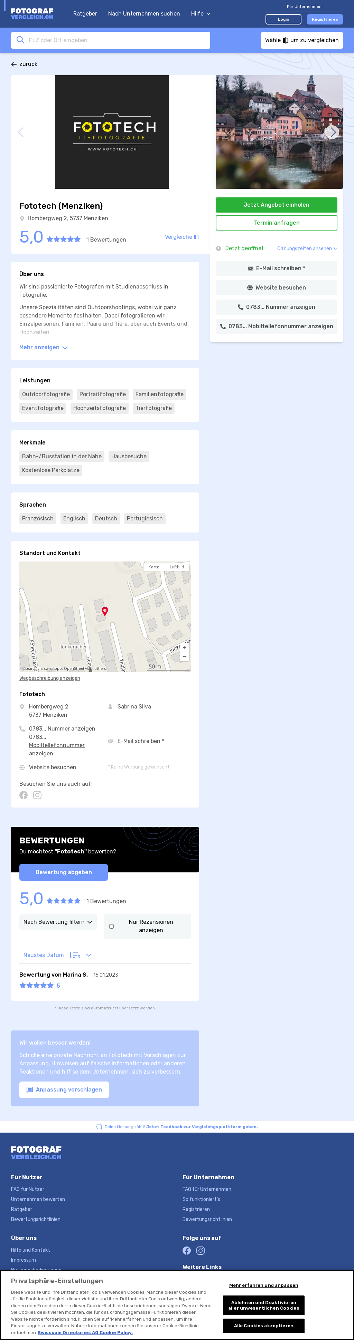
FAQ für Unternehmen (207, 1189)
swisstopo (53, 668)
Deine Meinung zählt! (181, 1126)
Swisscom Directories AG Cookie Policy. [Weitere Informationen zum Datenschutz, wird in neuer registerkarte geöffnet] (85, 1333)
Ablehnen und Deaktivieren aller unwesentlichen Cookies (263, 1306)
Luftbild (177, 567)
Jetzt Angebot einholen (276, 205)
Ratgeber (85, 13)
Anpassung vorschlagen (64, 1090)
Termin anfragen (276, 222)
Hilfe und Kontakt (30, 1250)
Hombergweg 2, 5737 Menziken (68, 218)
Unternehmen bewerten (38, 1199)
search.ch (33, 668)
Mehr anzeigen (43, 347)
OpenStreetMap (78, 668)
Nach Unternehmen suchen (144, 13)
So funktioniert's (201, 1199)
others (100, 668)
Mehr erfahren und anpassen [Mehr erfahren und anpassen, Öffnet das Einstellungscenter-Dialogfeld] (263, 1286)
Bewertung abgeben (64, 872)
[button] (184, 647)
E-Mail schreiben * (141, 741)
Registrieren (325, 19)
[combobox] (117, 40)
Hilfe (201, 13)
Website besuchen (52, 767)
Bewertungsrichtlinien (35, 1219)
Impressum (23, 1260)
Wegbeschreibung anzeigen (49, 678)
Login (283, 19)
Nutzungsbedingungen (36, 1270)
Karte (153, 567)
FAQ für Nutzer (27, 1189)
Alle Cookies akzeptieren (264, 1326)
